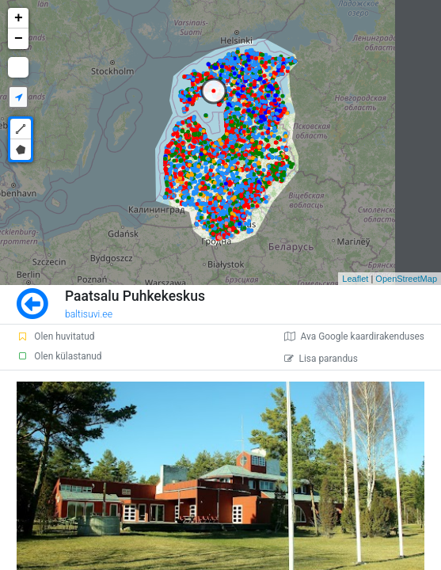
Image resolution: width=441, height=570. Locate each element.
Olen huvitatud (55, 336)
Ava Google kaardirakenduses (354, 336)
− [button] (18, 38)
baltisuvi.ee (88, 314)
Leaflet (355, 278)
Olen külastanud (59, 356)
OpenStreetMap (406, 278)
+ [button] (18, 18)
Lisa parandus (321, 358)
